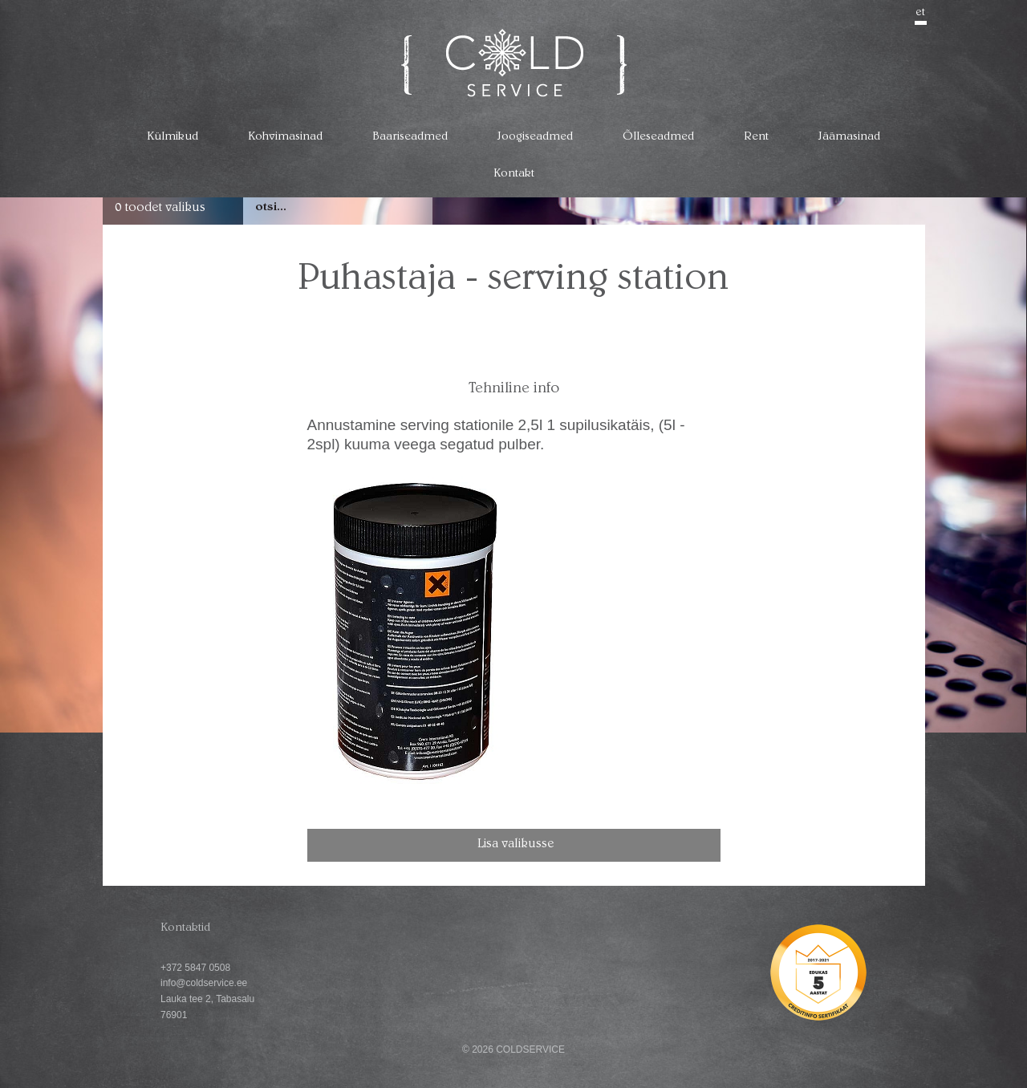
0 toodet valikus (160, 208)
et (920, 12)
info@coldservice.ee (203, 983)
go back (898, 253)
